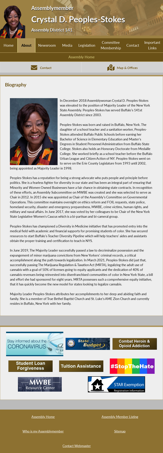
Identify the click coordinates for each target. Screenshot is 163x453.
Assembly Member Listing (120, 417)
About (26, 45)
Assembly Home (81, 57)
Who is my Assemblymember (43, 431)
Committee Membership (111, 45)
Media (67, 45)
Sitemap (120, 431)
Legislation (86, 45)
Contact (132, 45)
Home (9, 45)
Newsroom (47, 45)
